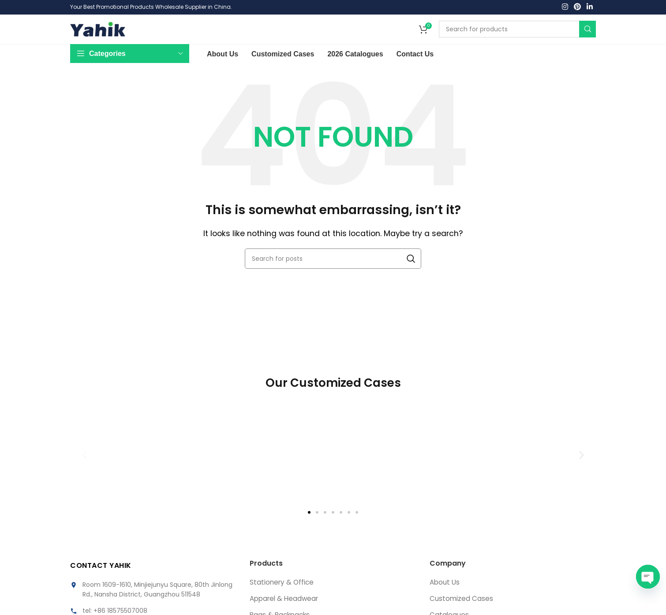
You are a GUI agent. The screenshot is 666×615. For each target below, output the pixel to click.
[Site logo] (97, 36)
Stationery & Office (283, 595)
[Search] (517, 37)
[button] (84, 468)
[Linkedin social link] (590, 8)
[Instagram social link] (565, 8)
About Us (445, 595)
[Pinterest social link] (577, 8)
